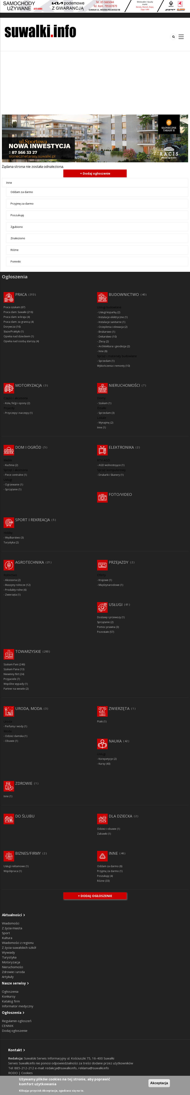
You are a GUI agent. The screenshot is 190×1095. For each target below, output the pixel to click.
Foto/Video (120, 494)
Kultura (7, 938)
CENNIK (8, 1026)
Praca (21, 294)
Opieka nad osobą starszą (19, 341)
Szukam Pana (11, 669)
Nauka (115, 741)
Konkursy (8, 996)
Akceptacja (159, 1083)
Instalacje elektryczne (111, 317)
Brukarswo (105, 332)
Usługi (115, 604)
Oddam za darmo (22, 192)
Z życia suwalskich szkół (19, 947)
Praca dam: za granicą (17, 322)
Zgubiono (17, 227)
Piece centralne (14, 475)
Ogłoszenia (10, 991)
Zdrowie (23, 783)
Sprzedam (105, 361)
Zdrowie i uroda (13, 972)
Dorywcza (9, 326)
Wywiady (8, 952)
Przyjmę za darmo (22, 203)
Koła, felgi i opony (15, 403)
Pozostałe (103, 632)
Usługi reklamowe (14, 866)
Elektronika (121, 447)
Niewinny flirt (11, 674)
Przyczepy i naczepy (17, 413)
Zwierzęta (11, 594)
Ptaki (100, 721)
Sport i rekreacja (32, 519)
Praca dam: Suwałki (15, 312)
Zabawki (102, 833)
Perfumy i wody (14, 726)
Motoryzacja (28, 385)
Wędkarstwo (12, 537)
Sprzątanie (11, 489)
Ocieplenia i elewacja (111, 327)
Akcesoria (11, 580)
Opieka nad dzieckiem (17, 336)
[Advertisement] (95, 82)
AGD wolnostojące (110, 465)
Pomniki (16, 261)
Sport (6, 933)
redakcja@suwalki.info (61, 1068)
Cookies (27, 1073)
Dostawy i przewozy (109, 617)
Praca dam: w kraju (15, 317)
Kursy (102, 764)
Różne (15, 250)
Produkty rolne (14, 590)
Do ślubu (25, 816)
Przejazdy (118, 562)
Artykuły (8, 977)
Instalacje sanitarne (110, 322)
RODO (13, 1073)
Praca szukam (12, 307)
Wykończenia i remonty (111, 366)
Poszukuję (17, 215)
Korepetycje (106, 759)
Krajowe (103, 580)
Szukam (103, 403)
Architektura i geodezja (112, 346)
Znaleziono (18, 238)
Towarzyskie (28, 651)
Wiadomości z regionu (18, 943)
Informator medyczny (17, 1006)
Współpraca (11, 871)
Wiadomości (10, 923)
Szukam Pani (11, 664)
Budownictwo (124, 294)
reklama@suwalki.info (93, 1068)
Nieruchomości (124, 385)
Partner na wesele (14, 688)
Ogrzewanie (12, 484)
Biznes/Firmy (28, 853)
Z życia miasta (12, 928)
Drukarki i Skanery (109, 475)
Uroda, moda (28, 708)
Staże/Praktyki (12, 331)
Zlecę (102, 341)
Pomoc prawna (106, 627)
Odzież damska (14, 736)
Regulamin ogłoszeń (16, 1021)
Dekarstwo (105, 336)
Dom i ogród (28, 447)
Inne (9, 183)
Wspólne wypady (14, 684)
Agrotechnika (29, 562)
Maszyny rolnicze (15, 585)
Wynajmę (104, 422)
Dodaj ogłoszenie (14, 1030)
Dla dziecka (120, 816)
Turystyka (9, 542)
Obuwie (9, 741)
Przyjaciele (10, 679)
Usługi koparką (108, 312)
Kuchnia (9, 465)
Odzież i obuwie (106, 829)
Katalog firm (11, 1001)
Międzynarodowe (109, 585)
